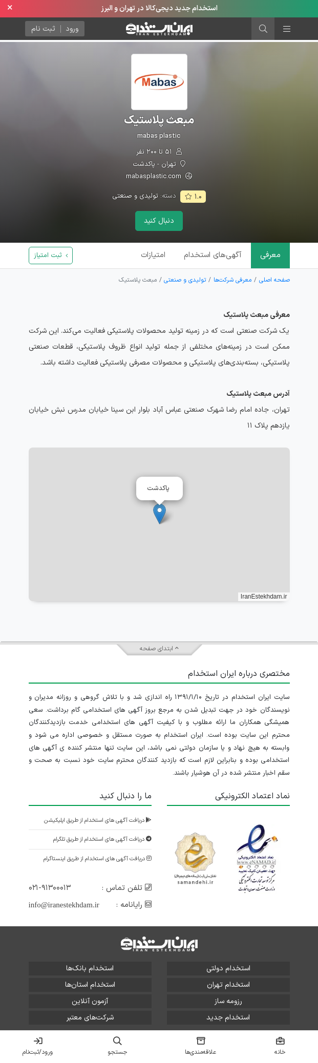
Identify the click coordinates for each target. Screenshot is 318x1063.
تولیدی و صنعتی (135, 196)
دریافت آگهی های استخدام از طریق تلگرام (102, 839)
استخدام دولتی (228, 968)
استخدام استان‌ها (90, 985)
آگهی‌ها (213, 255)
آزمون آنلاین (90, 1001)
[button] (159, 513)
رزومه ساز (228, 1001)
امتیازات (153, 255)
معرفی (270, 255)
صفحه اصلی (274, 280)
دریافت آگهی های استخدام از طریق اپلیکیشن (98, 820)
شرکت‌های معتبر (90, 1017)
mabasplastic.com (159, 177)
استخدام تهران (228, 985)
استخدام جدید (228, 1017)
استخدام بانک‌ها (90, 968)
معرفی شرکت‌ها (232, 280)
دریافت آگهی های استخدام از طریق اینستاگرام (98, 859)
